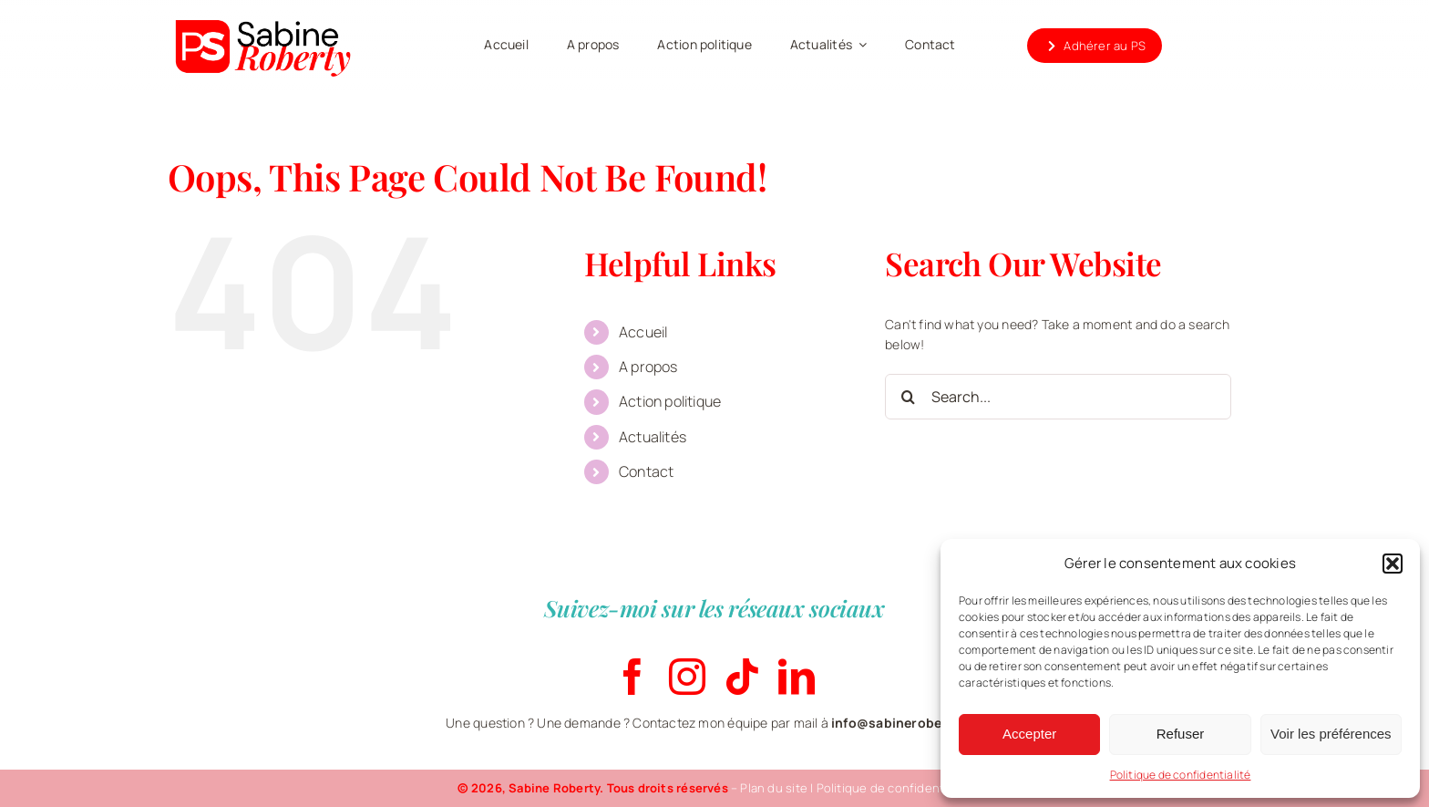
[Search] (907, 396)
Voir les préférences (1331, 733)
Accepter (1029, 733)
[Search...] (1058, 396)
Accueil (643, 332)
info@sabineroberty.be (905, 722)
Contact (646, 471)
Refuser (1181, 733)
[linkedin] (796, 676)
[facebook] (632, 676)
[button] (1392, 563)
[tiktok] (742, 676)
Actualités (652, 437)
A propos (648, 367)
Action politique (670, 401)
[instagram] (687, 676)
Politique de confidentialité (1180, 774)
